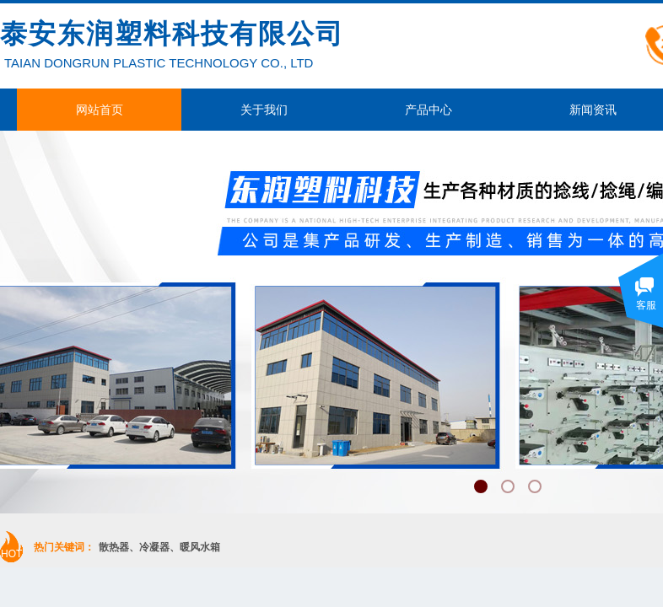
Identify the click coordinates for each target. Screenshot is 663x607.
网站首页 (99, 109)
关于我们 (264, 109)
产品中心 (428, 109)
